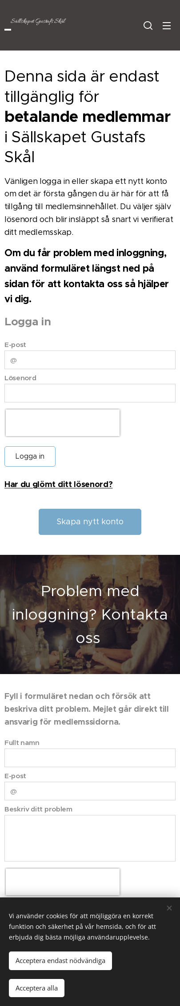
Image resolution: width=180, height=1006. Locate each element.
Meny (167, 25)
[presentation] (63, 422)
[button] (148, 25)
